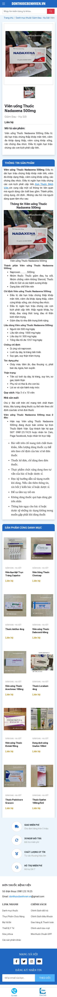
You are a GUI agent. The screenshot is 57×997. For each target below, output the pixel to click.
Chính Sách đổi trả (39, 910)
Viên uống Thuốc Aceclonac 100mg (14, 687)
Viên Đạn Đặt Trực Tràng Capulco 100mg (14, 574)
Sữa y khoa (7, 934)
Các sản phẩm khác (11, 940)
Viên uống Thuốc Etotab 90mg (13, 744)
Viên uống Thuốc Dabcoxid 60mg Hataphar (40, 631)
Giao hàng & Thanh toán (42, 922)
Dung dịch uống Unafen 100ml (40, 744)
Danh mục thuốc (10, 910)
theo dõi (44, 977)
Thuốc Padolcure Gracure (14, 801)
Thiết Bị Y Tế (8, 928)
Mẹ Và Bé (6, 922)
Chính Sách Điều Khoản (42, 916)
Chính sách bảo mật (40, 928)
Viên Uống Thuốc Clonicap (40, 574)
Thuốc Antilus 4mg (14, 629)
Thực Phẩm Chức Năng (13, 916)
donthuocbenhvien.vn (20, 896)
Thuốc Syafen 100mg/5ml (39, 801)
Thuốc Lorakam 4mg (40, 687)
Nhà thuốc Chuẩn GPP (41, 934)
